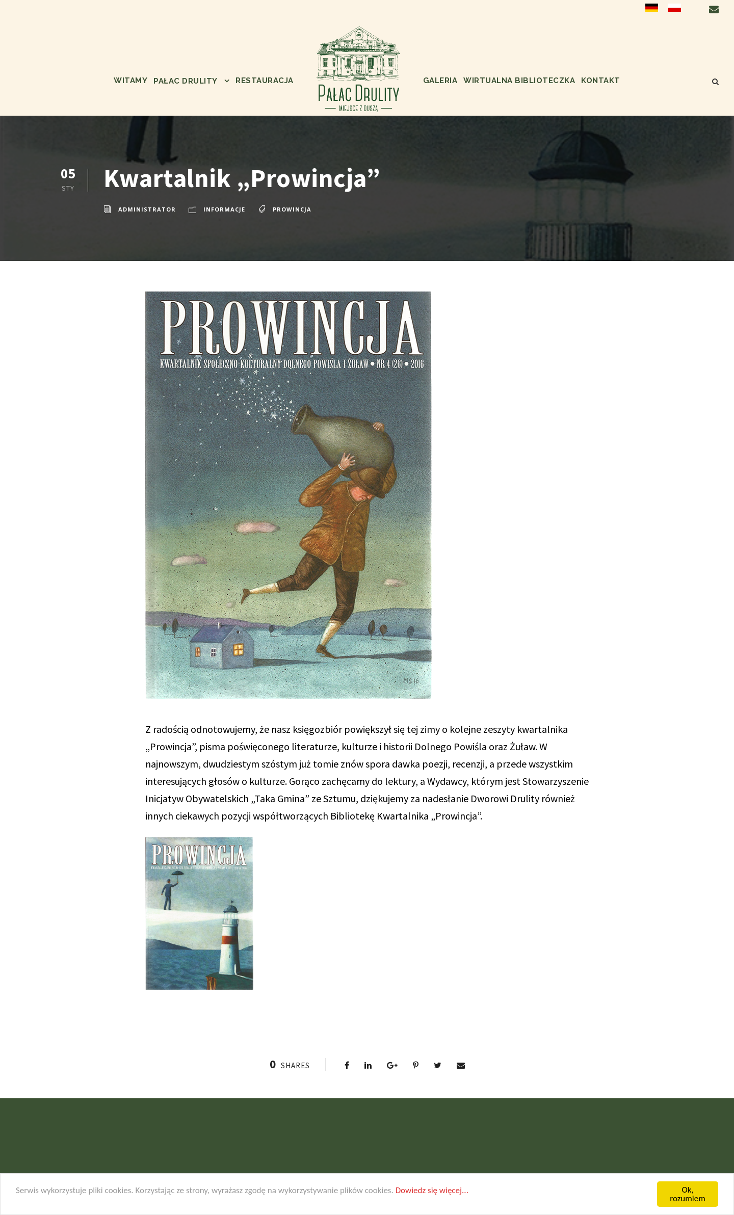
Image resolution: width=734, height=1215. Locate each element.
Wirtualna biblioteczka (519, 80)
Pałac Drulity (185, 81)
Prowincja (292, 209)
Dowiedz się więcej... (432, 1190)
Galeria (440, 80)
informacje (224, 209)
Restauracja (264, 80)
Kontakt (600, 80)
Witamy (130, 80)
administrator (147, 209)
